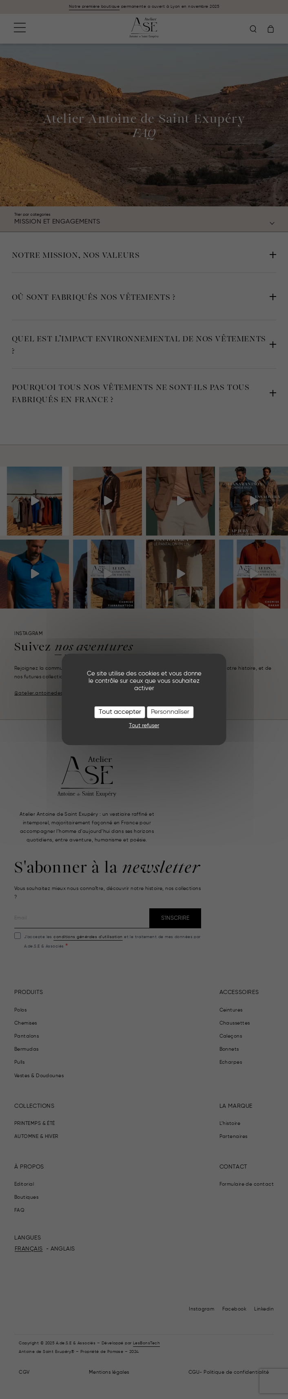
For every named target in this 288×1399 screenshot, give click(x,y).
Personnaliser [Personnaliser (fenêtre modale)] (170, 711)
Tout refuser (144, 725)
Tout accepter (120, 711)
